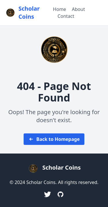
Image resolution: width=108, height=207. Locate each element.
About (78, 9)
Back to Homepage (53, 139)
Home (59, 9)
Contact (66, 16)
